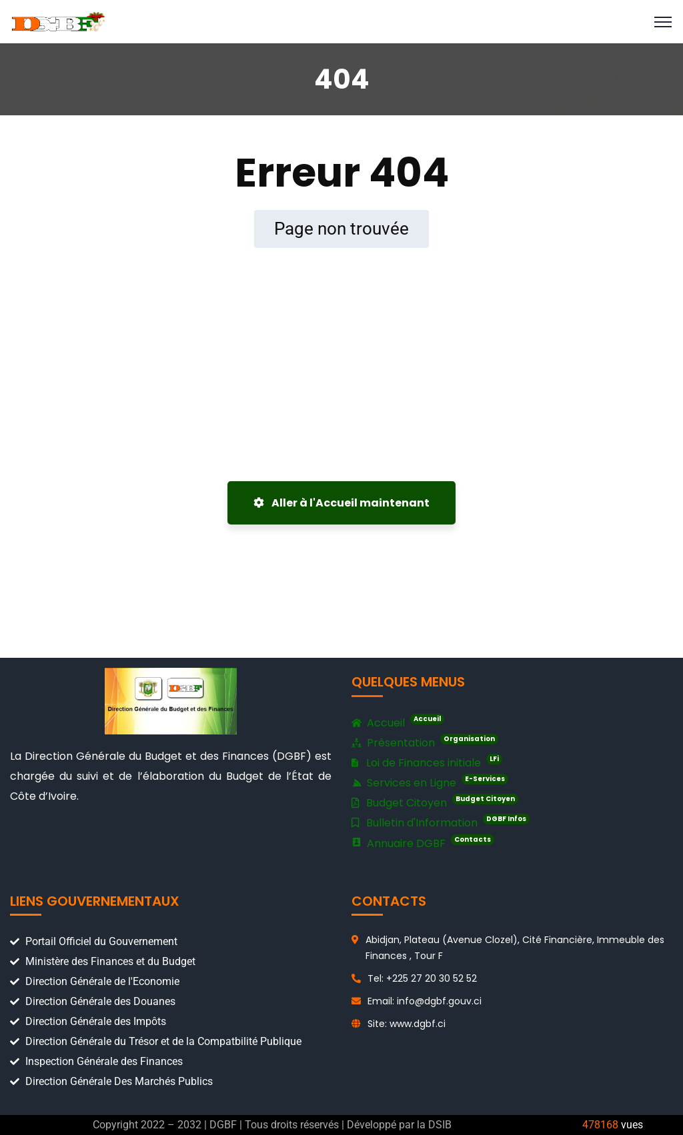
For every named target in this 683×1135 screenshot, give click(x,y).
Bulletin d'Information (441, 822)
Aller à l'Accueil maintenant (341, 503)
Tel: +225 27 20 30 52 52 (422, 978)
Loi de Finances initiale (427, 762)
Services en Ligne (430, 782)
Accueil (398, 723)
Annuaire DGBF (423, 843)
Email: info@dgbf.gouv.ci (425, 1001)
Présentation (425, 743)
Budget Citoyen (435, 802)
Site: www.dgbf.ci (407, 1023)
